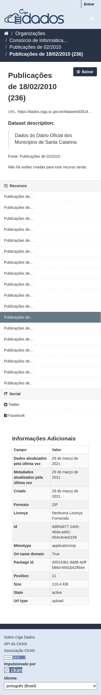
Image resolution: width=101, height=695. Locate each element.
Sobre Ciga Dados (19, 637)
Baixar (85, 72)
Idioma (10, 678)
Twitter (11, 404)
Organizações (30, 33)
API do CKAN (15, 644)
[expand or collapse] (92, 18)
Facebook (14, 415)
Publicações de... (18, 196)
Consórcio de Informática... (38, 40)
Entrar (89, 4)
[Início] (6, 33)
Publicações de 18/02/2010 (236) (46, 54)
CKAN (13, 670)
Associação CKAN (19, 650)
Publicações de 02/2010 (35, 47)
